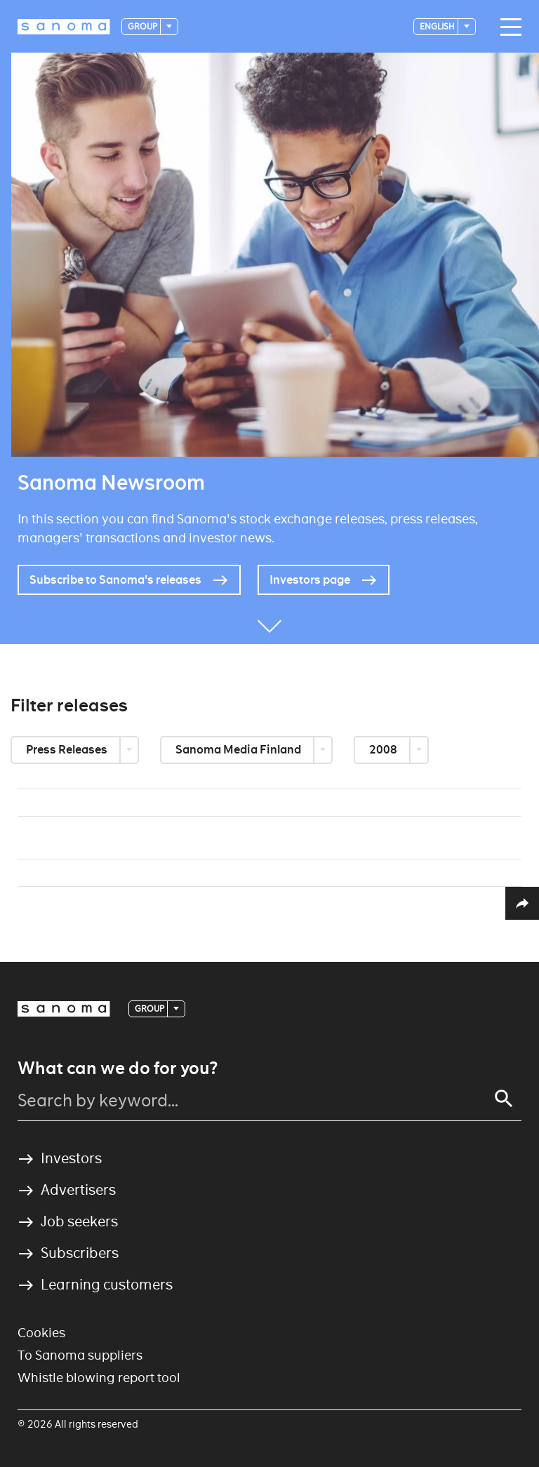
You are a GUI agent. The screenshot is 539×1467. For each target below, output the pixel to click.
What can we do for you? (118, 1068)
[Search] (503, 1098)
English (438, 26)
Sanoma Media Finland (239, 749)
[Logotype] (64, 26)
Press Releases (67, 749)
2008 (384, 749)
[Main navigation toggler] (507, 27)
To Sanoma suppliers (80, 1355)
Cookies (41, 1333)
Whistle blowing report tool (99, 1377)
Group (143, 26)
